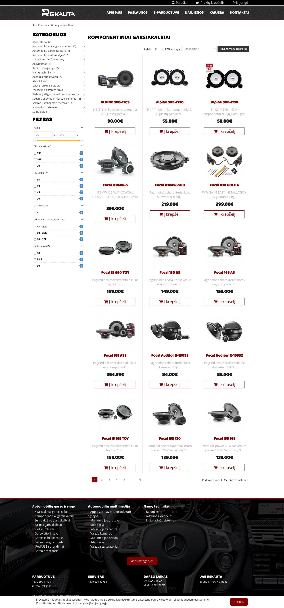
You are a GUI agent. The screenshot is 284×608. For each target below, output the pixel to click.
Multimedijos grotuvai (105, 520)
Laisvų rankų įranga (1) (46, 85)
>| (139, 479)
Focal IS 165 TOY (115, 439)
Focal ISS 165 (224, 439)
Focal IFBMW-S (115, 185)
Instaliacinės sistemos (161, 520)
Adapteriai (97, 542)
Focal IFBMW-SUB (170, 185)
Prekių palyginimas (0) (233, 48)
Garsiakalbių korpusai (49, 538)
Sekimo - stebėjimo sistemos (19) (52, 103)
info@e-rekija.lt (41, 586)
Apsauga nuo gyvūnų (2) (47, 77)
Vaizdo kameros (101, 533)
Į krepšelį (115, 131)
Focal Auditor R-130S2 (169, 356)
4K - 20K (42, 226)
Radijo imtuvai (44, 529)
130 (39, 153)
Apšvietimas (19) (42, 63)
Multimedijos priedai (104, 538)
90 (38, 265)
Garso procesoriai (47, 551)
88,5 (39, 259)
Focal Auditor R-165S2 (224, 356)
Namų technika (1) (43, 72)
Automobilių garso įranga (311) (51, 50)
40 (38, 186)
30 (38, 165)
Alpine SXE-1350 (169, 102)
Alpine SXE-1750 (224, 102)
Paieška (179, 2)
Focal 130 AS (169, 273)
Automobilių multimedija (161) (50, 55)
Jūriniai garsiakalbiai (48, 525)
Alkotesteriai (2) (41, 42)
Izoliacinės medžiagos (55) (48, 59)
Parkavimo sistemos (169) (47, 90)
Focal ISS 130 (170, 439)
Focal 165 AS (224, 273)
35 (38, 179)
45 (38, 192)
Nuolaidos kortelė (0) (44, 107)
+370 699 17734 (97, 581)
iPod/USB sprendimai (49, 547)
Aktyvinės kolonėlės (159, 516)
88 (38, 253)
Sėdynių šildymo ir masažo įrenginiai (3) (56, 98)
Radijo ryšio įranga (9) (45, 68)
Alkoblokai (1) (40, 81)
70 (38, 198)
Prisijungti (240, 2)
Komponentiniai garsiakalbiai (56, 25)
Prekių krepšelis (210, 2)
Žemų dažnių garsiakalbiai (52, 520)
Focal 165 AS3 (115, 356)
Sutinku (239, 602)
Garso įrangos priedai (49, 542)
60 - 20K (42, 233)
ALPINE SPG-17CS (115, 102)
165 (39, 159)
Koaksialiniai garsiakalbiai (52, 512)
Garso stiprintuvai (47, 533)
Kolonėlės (152, 512)
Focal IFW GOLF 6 (224, 185)
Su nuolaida (39, 111)
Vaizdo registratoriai (104, 547)
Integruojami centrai (104, 529)
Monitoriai (97, 525)
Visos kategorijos (142, 561)
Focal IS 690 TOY (115, 273)
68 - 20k (42, 239)
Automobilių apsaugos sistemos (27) (54, 46)
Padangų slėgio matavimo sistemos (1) (55, 94)
